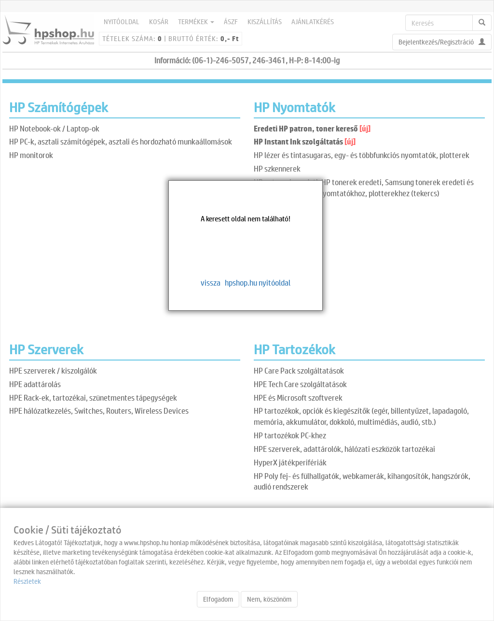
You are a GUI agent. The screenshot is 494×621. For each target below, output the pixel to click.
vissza (210, 282)
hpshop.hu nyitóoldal (257, 282)
